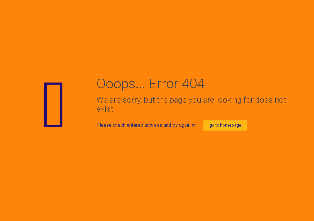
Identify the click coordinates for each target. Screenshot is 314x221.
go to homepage (225, 125)
